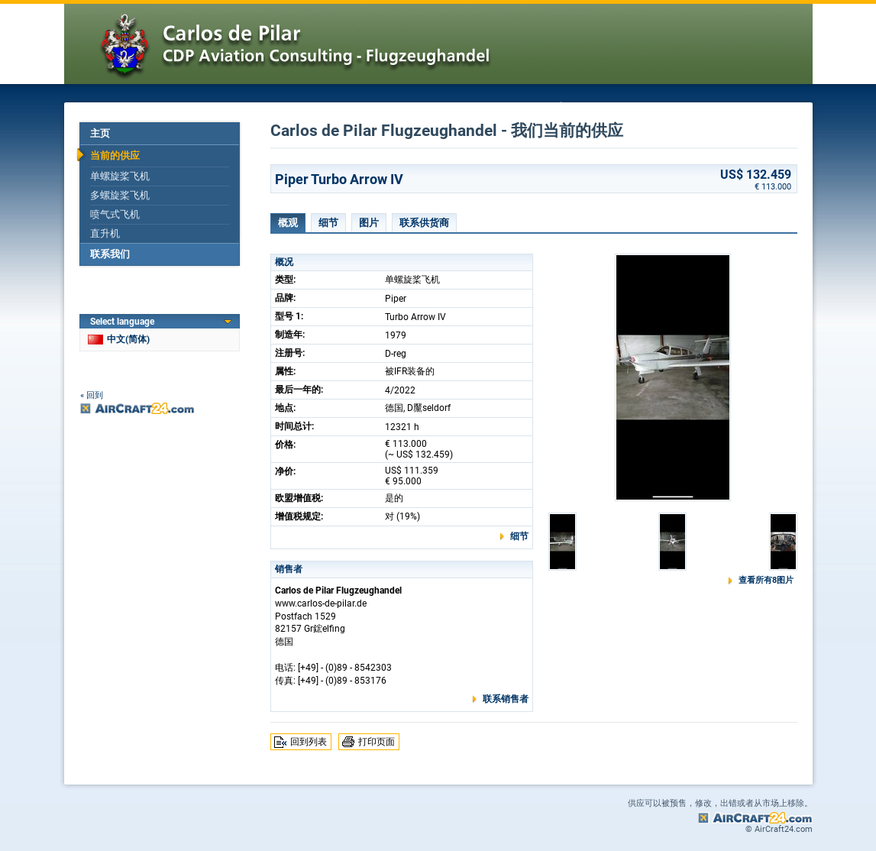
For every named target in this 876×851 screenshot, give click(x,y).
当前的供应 (115, 155)
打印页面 (376, 741)
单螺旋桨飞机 (120, 176)
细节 (328, 222)
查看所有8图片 (766, 580)
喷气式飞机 (115, 214)
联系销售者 (506, 699)
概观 (288, 222)
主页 (100, 133)
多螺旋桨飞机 (120, 195)
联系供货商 (424, 222)
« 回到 (91, 395)
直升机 (105, 233)
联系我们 (110, 254)
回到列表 (308, 741)
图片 (369, 222)
